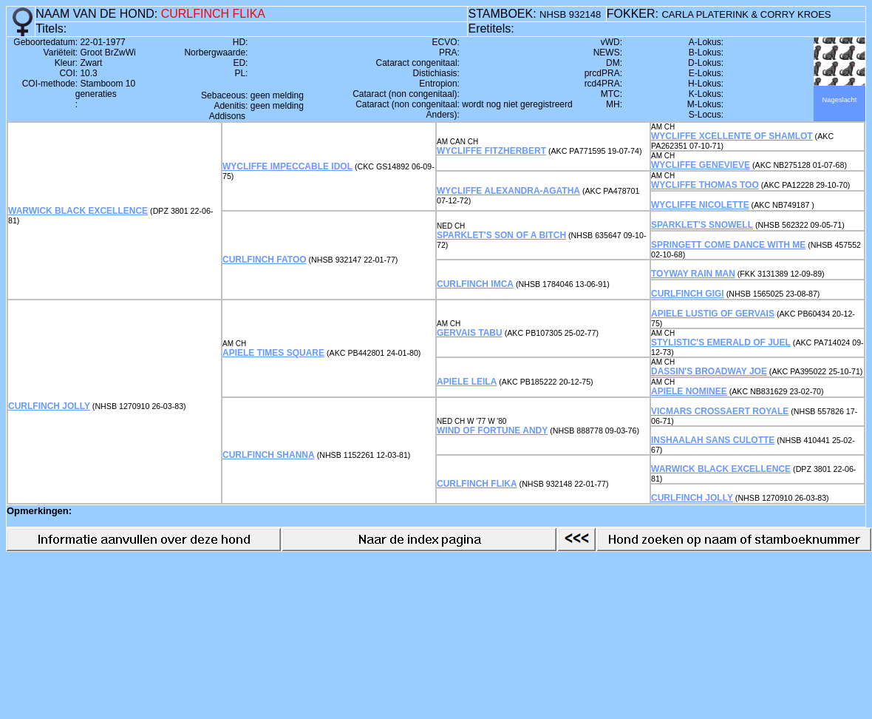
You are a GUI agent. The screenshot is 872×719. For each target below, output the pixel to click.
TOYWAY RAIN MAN (693, 274)
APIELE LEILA (467, 382)
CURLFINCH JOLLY (49, 406)
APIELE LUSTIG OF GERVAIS (712, 313)
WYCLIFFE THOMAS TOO (705, 185)
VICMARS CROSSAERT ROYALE (719, 411)
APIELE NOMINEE (689, 391)
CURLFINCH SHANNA (268, 455)
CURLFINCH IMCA (475, 284)
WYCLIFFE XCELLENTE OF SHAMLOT (732, 136)
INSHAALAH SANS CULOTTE (712, 440)
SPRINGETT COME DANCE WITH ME (728, 245)
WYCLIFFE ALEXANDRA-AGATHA (508, 191)
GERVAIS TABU (470, 333)
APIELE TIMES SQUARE (273, 353)
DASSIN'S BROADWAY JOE (709, 371)
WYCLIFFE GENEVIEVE (700, 165)
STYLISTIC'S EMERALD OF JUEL (721, 342)
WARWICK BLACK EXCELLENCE (78, 211)
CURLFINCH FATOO (264, 259)
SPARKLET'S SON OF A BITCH (501, 235)
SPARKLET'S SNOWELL (702, 225)
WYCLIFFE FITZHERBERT (491, 151)
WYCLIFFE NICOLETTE (700, 205)
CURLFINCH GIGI (687, 293)
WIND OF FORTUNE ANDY (492, 430)
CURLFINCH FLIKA (477, 484)
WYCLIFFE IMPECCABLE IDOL (287, 166)
